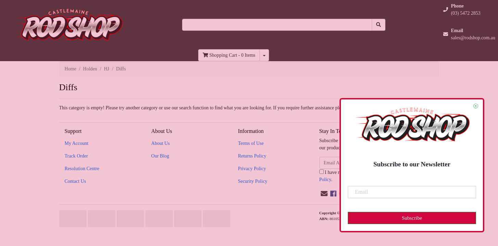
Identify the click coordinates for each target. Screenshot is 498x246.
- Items (229, 55)
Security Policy (252, 181)
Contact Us (75, 181)
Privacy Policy (252, 168)
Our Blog (160, 156)
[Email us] (324, 193)
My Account (77, 143)
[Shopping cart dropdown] (264, 55)
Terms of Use (251, 143)
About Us (160, 143)
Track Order (76, 156)
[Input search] (277, 25)
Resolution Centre (82, 168)
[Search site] (378, 25)
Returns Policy (252, 156)
